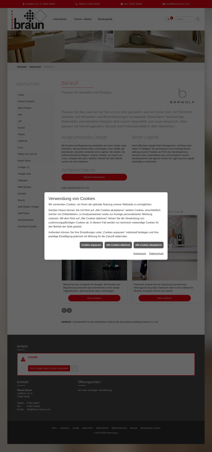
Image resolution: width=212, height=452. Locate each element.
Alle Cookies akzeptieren (148, 245)
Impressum (139, 253)
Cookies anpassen (91, 245)
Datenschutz (156, 253)
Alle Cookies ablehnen (118, 245)
